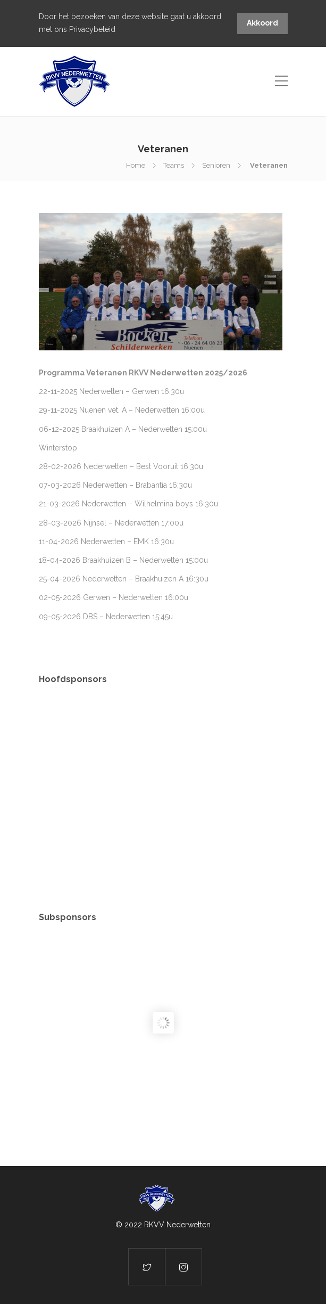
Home (135, 165)
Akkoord (262, 23)
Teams (173, 165)
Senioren (216, 165)
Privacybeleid (92, 29)
